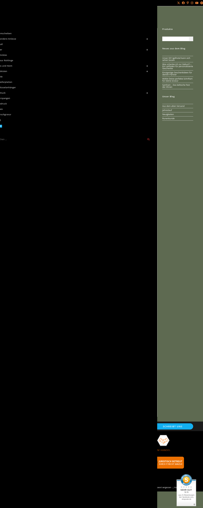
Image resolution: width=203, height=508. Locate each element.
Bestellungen (145, 487)
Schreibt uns (172, 426)
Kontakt (24, 3)
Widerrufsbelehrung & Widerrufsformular (39, 474)
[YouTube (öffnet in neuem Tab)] (196, 3)
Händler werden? (86, 463)
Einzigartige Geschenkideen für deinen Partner (177, 73)
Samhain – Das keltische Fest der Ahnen (176, 85)
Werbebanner (84, 467)
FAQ (79, 472)
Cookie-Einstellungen (28, 452)
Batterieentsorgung (87, 455)
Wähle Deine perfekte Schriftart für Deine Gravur (177, 79)
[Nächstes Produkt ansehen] (150, 30)
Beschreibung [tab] (44, 135)
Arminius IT (73, 487)
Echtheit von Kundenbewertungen (35, 457)
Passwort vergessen (162, 487)
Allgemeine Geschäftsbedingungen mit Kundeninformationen (37, 443)
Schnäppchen (84, 459)
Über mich (35, 3)
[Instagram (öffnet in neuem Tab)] (192, 3)
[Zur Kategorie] (191, 39)
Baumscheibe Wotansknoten (91, 295)
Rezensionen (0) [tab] (122, 135)
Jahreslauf (167, 110)
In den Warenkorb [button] (47, 314)
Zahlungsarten (25, 478)
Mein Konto (12, 3)
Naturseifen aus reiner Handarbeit (94, 446)
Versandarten (25, 465)
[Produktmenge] (101, 83)
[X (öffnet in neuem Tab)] (178, 3)
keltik (122, 116)
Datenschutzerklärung (29, 448)
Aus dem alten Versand (173, 106)
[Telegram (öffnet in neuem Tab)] (201, 3)
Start (17, 15)
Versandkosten (130, 96)
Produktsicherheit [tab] (100, 135)
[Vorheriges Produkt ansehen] (145, 30)
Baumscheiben (30, 15)
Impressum (23, 461)
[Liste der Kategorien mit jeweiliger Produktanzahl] (175, 39)
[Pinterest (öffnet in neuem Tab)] (188, 3)
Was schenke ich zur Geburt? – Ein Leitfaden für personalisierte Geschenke (177, 66)
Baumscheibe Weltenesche (45, 386)
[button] (82, 32)
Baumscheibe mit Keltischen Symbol (134, 295)
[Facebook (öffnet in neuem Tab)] (183, 3)
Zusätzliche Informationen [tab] (71, 135)
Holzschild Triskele (49, 295)
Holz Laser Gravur (38, 487)
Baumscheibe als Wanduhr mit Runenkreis (90, 388)
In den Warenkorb (128, 83)
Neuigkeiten (168, 114)
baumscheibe (112, 116)
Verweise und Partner (88, 450)
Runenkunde (168, 118)
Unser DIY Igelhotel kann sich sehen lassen (176, 59)
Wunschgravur (84, 442)
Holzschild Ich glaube (142, 386)
